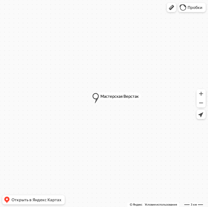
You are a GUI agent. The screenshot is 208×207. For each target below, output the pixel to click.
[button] (171, 7)
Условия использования (161, 204)
